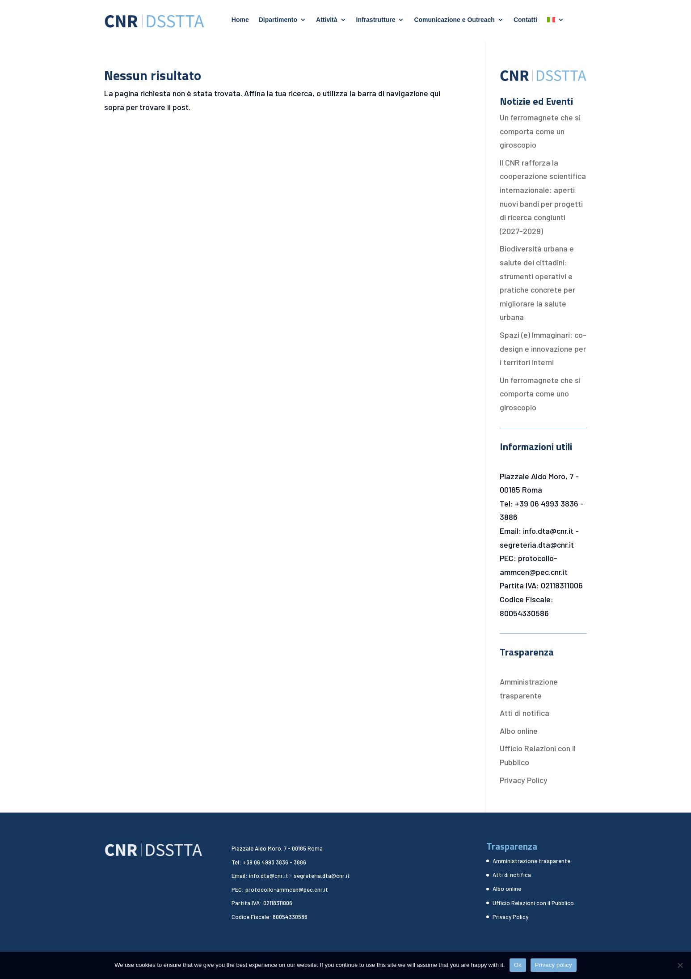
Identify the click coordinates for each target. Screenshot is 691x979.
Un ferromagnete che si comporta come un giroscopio (540, 130)
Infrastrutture (376, 20)
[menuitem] (555, 21)
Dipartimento (278, 20)
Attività (326, 20)
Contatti (525, 20)
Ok (518, 965)
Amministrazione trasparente (531, 860)
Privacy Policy (524, 780)
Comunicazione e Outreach (454, 20)
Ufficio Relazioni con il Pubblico (533, 903)
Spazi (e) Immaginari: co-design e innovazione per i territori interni (543, 348)
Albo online (519, 731)
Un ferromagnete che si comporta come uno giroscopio (540, 393)
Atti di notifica (524, 713)
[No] (679, 965)
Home (240, 20)
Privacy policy (553, 965)
